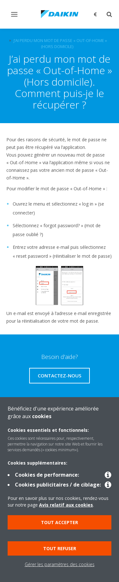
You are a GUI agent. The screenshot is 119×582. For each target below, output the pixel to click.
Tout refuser (59, 548)
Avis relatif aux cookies (66, 505)
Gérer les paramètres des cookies (60, 564)
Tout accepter (59, 522)
